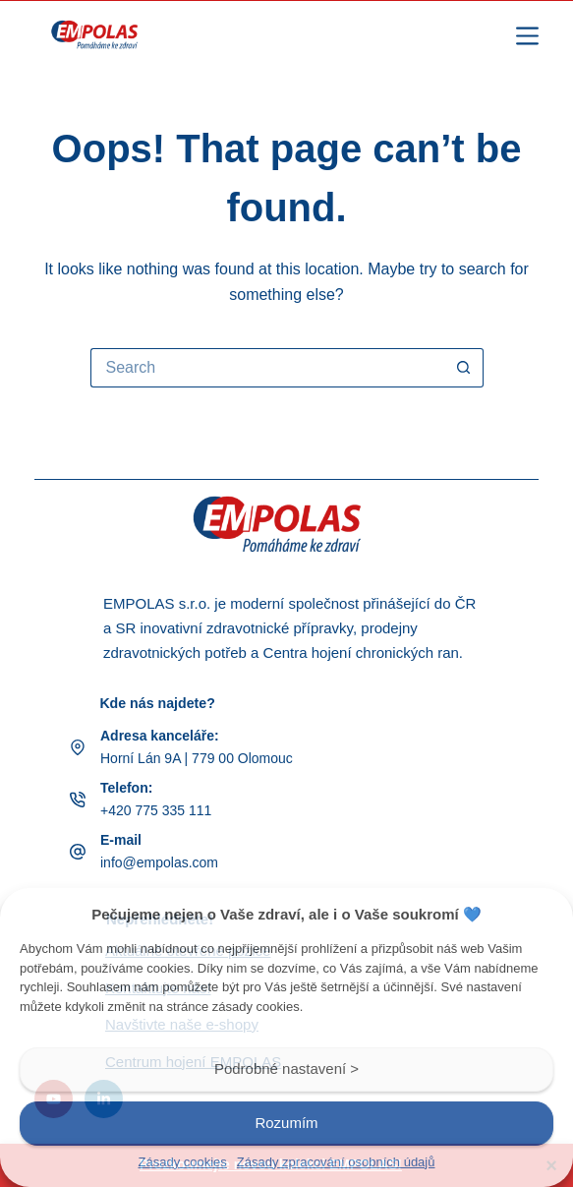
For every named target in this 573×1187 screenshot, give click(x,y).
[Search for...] (267, 367)
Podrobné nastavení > (286, 1068)
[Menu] (527, 36)
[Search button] (464, 367)
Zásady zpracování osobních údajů (336, 1162)
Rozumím (286, 1122)
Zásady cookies (183, 1162)
